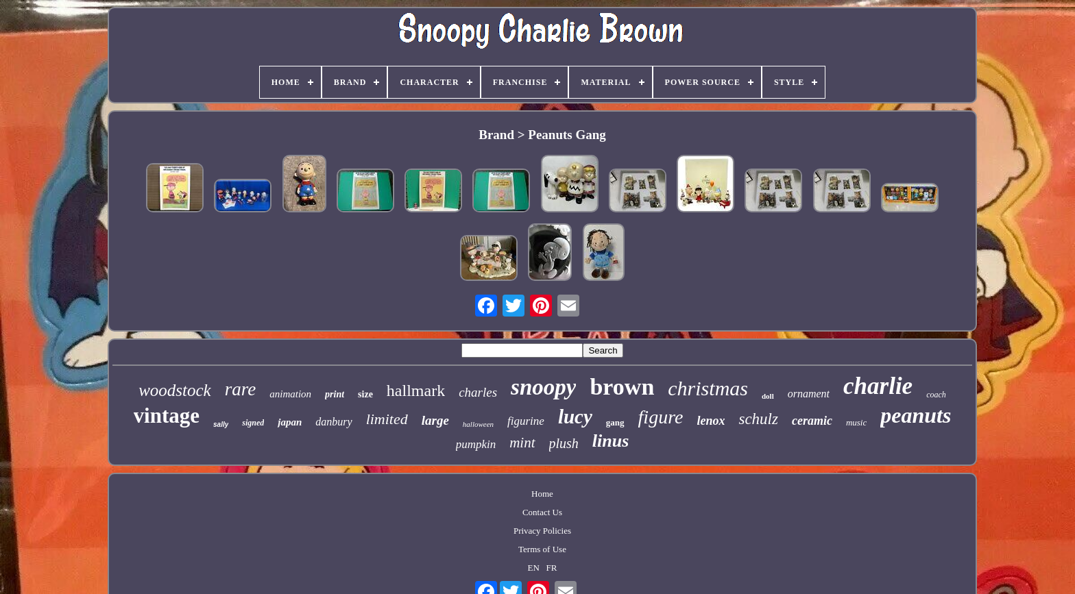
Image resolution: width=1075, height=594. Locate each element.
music (856, 422)
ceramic (812, 421)
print (334, 394)
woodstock (174, 390)
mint (522, 442)
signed (253, 423)
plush (564, 443)
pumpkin (476, 444)
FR (551, 567)
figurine (525, 421)
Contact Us (542, 512)
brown (622, 386)
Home (542, 493)
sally (220, 424)
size (365, 394)
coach (936, 394)
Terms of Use (542, 549)
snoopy (543, 387)
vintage (167, 416)
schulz (758, 419)
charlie (878, 386)
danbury (333, 422)
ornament (809, 393)
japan (290, 422)
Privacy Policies (542, 530)
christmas (708, 388)
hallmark (416, 390)
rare (240, 389)
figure (661, 417)
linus (610, 441)
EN (533, 567)
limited (387, 419)
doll (768, 396)
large (435, 420)
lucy (575, 417)
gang (615, 422)
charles (478, 392)
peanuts (915, 415)
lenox (711, 421)
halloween (478, 424)
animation (290, 393)
